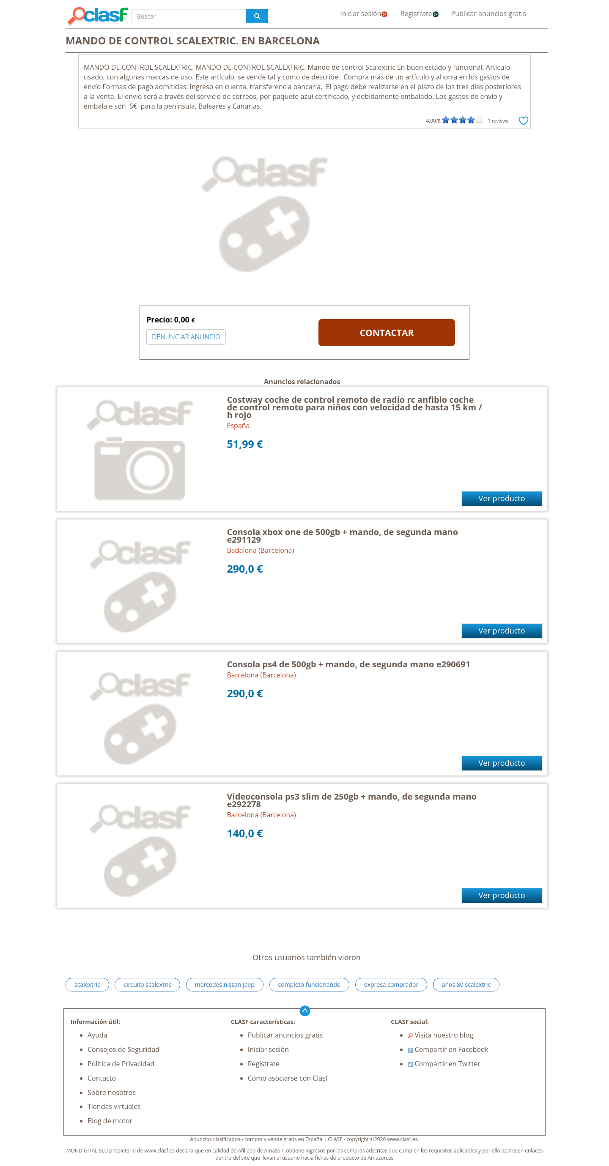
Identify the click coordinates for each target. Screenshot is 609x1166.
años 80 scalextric (466, 984)
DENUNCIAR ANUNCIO (186, 336)
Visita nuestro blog (440, 1035)
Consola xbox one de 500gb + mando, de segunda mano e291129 (342, 535)
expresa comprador (391, 984)
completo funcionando (309, 984)
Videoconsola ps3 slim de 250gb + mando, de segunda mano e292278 (352, 800)
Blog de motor (110, 1120)
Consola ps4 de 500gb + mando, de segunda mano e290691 (349, 664)
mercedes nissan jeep (225, 984)
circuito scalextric (147, 984)
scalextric (87, 984)
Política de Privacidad (121, 1063)
